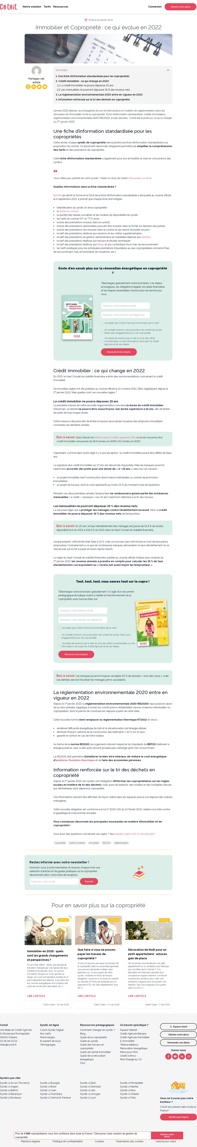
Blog (82, 1033)
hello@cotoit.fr (8, 1044)
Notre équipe (47, 1037)
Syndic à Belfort (9, 1090)
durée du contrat (69, 211)
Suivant (89, 881)
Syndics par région (178, 1117)
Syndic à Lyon (88, 1097)
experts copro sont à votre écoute (134, 833)
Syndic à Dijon (88, 1082)
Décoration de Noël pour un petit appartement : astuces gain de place (147, 954)
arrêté (58, 195)
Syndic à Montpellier (131, 1082)
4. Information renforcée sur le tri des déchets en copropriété (93, 99)
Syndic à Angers (9, 1086)
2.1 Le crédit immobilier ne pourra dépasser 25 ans (85, 85)
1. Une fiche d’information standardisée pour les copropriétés (92, 76)
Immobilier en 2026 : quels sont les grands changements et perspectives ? (47, 955)
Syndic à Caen (48, 1090)
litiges (100, 244)
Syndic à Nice (127, 1090)
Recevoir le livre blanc (119, 352)
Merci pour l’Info (129, 1052)
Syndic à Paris (128, 1097)
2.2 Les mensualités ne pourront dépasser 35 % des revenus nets (93, 89)
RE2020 (107, 843)
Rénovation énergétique (133, 1048)
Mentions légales (30, 1141)
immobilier (94, 843)
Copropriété (60, 843)
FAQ (82, 1063)
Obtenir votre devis (180, 7)
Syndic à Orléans (129, 1094)
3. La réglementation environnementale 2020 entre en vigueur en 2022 (99, 94)
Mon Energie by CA (131, 1059)
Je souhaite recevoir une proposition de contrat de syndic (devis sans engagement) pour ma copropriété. (133, 331)
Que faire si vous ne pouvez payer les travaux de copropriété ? (96, 954)
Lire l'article (36, 996)
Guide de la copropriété (93, 1037)
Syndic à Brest (48, 1086)
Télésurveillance (129, 1044)
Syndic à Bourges (50, 1082)
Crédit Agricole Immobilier (134, 1037)
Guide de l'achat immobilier (95, 1052)
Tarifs (47, 6)
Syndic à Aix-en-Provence (14, 1082)
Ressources (60, 6)
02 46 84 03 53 (8, 1041)
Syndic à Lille (87, 1090)
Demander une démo (178, 1042)
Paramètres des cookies (129, 1141)
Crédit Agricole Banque (133, 1033)
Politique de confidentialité (67, 1141)
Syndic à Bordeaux (10, 1097)
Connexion (155, 6)
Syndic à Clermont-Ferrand (55, 1097)
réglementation (121, 843)
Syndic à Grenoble (90, 1086)
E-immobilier (127, 1041)
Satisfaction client (166, 1141)
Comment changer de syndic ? (97, 1029)
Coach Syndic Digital (52, 1029)
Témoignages (48, 1044)
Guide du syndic (89, 1041)
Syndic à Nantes (129, 1086)
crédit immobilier (77, 843)
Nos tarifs (45, 1033)
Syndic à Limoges (90, 1094)
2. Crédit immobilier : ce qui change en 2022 (82, 81)
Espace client (178, 1026)
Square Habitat (128, 1029)
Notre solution (32, 6)
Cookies (99, 1141)
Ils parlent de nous (50, 1041)
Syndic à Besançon (11, 1094)
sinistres (146, 237)
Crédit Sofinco (128, 1055)
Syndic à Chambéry (51, 1094)
